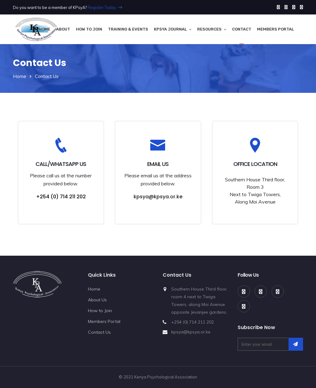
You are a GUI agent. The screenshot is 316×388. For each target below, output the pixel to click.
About (63, 29)
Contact (241, 29)
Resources (209, 29)
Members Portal (275, 29)
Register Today (105, 7)
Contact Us (99, 332)
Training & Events (128, 29)
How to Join (89, 29)
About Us (97, 300)
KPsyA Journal (170, 29)
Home (44, 29)
